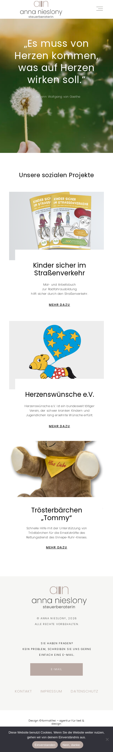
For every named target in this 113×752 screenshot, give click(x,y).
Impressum (51, 691)
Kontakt (23, 691)
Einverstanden (45, 745)
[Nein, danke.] (107, 739)
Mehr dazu (59, 305)
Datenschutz (84, 691)
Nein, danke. (72, 745)
